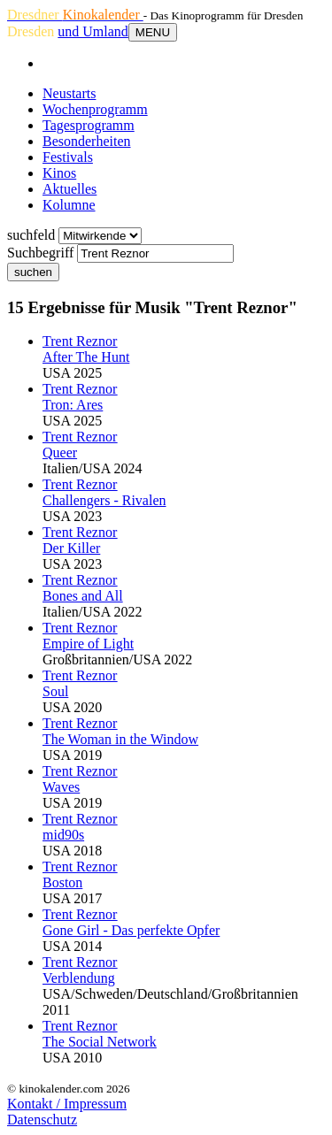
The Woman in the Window (120, 739)
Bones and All (82, 595)
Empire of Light (88, 643)
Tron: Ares (72, 404)
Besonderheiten (86, 141)
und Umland (93, 31)
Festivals (67, 157)
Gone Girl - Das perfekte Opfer (131, 930)
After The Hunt (85, 356)
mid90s (63, 834)
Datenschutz (42, 1119)
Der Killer (71, 548)
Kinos (59, 172)
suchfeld (31, 234)
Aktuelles (69, 188)
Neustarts (69, 93)
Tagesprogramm (88, 125)
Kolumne (69, 204)
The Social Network (99, 1041)
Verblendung (78, 977)
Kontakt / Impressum (67, 1103)
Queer (59, 452)
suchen (33, 272)
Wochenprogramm (95, 109)
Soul (55, 691)
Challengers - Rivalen (104, 500)
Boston (62, 882)
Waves (61, 786)
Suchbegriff (40, 252)
